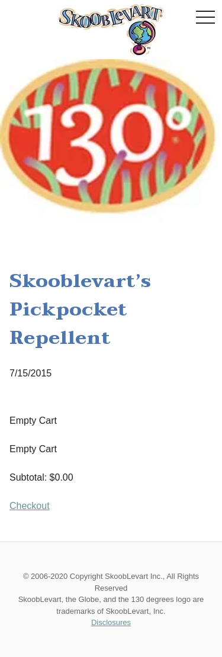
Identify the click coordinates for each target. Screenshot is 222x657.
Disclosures (111, 622)
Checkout (29, 506)
